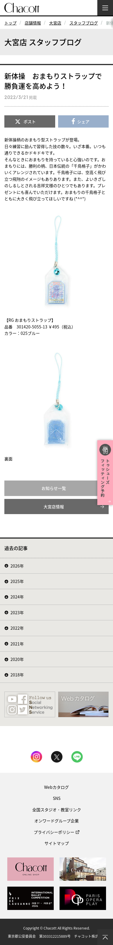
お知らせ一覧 (54, 488)
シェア (83, 121)
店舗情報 (33, 23)
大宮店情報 (54, 506)
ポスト (30, 121)
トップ (10, 23)
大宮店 (55, 23)
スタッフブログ (83, 23)
